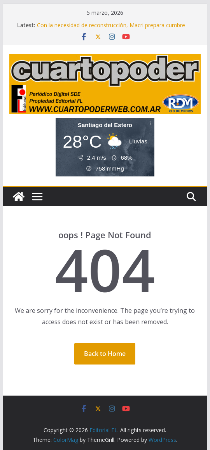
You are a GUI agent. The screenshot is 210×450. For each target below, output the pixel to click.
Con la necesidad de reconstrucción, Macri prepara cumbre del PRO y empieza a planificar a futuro (111, 29)
